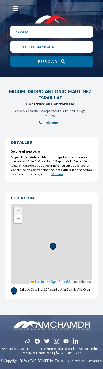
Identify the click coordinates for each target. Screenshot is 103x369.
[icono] (27, 341)
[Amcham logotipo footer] (51, 325)
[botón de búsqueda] (51, 61)
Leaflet (38, 282)
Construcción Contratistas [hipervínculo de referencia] (50, 104)
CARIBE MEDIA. (42, 361)
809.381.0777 (71, 353)
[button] (51, 244)
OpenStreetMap (62, 282)
